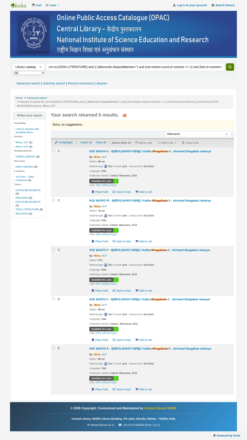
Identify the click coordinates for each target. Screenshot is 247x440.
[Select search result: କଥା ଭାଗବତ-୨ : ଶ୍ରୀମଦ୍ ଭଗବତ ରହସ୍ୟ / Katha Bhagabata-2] (53, 249)
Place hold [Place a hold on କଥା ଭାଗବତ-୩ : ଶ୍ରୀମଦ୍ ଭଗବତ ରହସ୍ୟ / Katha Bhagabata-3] (99, 241)
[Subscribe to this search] (124, 115)
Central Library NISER (20, 5)
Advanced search (28, 83)
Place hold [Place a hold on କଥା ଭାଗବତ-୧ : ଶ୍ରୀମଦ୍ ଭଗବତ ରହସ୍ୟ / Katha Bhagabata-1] (99, 339)
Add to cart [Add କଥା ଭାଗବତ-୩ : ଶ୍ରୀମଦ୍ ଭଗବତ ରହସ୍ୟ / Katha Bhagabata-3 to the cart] (143, 241)
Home (19, 97)
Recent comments (80, 83)
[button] (36, 5)
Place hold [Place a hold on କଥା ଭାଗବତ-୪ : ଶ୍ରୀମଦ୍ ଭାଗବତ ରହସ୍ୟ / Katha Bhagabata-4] (99, 191)
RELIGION (22, 197)
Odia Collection (25, 166)
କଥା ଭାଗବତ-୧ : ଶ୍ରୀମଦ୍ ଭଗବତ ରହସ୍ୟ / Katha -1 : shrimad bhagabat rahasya (149, 299)
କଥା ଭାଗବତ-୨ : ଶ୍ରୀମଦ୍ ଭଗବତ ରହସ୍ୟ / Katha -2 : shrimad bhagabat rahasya (149, 250)
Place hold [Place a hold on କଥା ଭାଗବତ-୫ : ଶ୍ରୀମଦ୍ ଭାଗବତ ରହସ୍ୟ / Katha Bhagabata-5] (99, 389)
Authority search (54, 83)
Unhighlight (63, 142)
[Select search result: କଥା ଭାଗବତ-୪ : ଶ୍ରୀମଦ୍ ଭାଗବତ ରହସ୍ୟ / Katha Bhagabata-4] (53, 150)
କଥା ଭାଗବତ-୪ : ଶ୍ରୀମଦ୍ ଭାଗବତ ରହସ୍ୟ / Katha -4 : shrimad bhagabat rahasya (150, 151)
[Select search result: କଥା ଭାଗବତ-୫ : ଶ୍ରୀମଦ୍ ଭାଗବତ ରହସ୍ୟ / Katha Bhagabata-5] (53, 348)
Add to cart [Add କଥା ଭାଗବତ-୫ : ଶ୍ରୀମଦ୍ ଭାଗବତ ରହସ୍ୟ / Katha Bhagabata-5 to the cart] (143, 389)
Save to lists (121, 191)
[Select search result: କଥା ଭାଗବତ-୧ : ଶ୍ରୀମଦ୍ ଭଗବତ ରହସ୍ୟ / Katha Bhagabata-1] (53, 298)
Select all (86, 142)
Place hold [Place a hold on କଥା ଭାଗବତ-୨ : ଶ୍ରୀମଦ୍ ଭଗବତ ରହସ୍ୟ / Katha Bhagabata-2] (99, 290)
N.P (100, 156)
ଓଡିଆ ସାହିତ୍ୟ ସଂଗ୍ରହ (106, 185)
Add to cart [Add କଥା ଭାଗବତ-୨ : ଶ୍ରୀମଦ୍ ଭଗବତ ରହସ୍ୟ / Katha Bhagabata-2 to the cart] (143, 290)
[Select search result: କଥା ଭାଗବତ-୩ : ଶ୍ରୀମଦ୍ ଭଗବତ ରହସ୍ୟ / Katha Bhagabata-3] (53, 200)
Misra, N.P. (22, 142)
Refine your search (29, 115)
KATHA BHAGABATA (28, 190)
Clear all (101, 142)
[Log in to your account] (189, 5)
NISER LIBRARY (26, 156)
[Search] (230, 67)
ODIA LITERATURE (27, 209)
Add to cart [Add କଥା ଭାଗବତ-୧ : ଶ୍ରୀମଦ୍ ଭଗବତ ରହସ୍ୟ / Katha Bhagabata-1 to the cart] (143, 339)
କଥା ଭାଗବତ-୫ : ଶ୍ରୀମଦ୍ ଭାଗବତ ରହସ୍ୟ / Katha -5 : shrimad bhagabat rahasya (150, 348)
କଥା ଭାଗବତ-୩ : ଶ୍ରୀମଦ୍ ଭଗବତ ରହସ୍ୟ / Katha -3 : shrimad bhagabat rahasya (150, 200)
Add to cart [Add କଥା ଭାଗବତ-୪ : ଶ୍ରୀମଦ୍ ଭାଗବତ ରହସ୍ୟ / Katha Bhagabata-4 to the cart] (143, 191)
